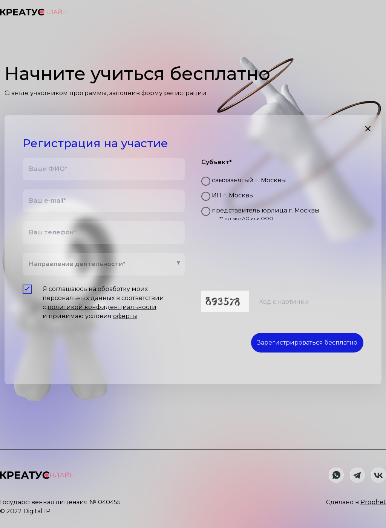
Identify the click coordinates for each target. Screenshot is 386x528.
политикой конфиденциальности (101, 307)
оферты (125, 316)
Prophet (373, 502)
